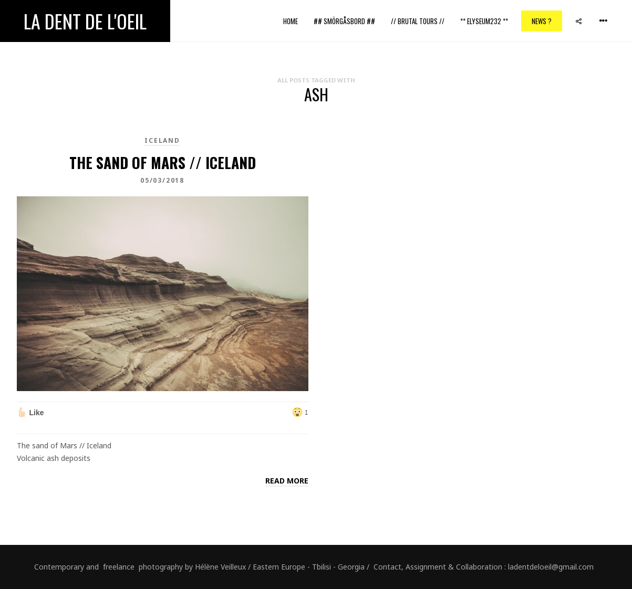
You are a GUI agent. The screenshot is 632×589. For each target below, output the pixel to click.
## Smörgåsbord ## (344, 21)
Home (290, 21)
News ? (542, 21)
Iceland (162, 140)
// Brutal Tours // (417, 21)
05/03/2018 (162, 180)
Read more (286, 481)
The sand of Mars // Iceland (162, 162)
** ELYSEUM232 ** (484, 21)
